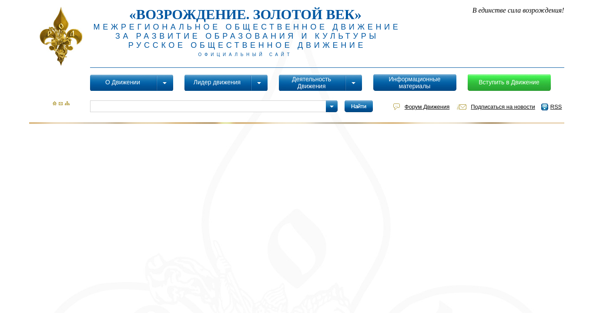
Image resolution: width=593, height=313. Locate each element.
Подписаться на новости (503, 106)
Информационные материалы (414, 83)
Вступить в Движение (509, 82)
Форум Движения (427, 106)
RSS (556, 106)
